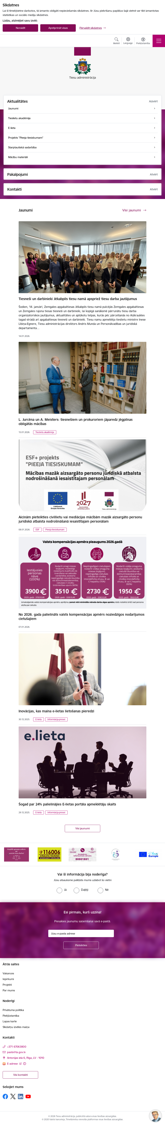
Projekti (7, 984)
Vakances (8, 973)
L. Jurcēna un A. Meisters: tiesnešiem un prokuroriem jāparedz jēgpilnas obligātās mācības (76, 421)
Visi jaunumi (82, 828)
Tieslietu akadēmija (44, 432)
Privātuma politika (13, 1010)
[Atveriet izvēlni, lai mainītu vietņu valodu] (128, 41)
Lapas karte (10, 1021)
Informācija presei (56, 719)
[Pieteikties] (81, 945)
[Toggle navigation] (159, 41)
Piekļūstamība (11, 1015)
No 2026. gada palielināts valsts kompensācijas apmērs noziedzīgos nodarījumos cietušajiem (81, 616)
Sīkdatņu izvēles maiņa (16, 1027)
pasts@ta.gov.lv (16, 1052)
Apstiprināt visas (58, 28)
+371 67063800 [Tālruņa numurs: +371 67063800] (16, 1046)
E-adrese (12, 1063)
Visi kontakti (20, 1074)
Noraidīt (20, 28)
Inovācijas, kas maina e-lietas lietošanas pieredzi (56, 711)
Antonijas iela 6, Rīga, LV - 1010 (25, 1057)
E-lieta (38, 719)
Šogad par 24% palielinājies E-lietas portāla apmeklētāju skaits (67, 804)
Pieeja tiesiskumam (54, 529)
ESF (37, 529)
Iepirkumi (8, 979)
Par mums (9, 990)
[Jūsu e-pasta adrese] (81, 933)
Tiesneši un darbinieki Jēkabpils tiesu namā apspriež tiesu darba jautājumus (78, 299)
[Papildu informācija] (24, 1063)
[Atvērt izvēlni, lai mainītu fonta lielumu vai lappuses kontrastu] (143, 41)
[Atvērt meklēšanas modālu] (116, 41)
